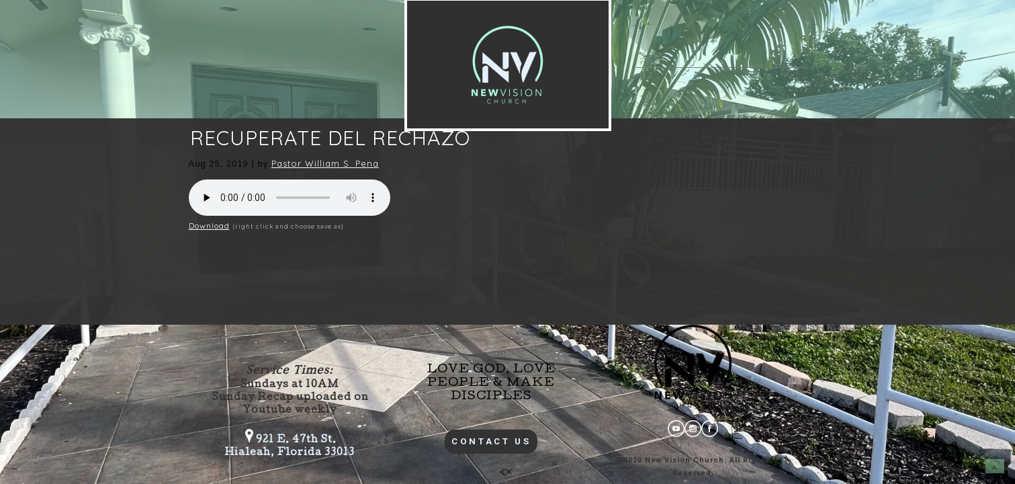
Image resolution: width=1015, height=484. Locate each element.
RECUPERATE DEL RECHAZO (330, 138)
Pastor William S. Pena (325, 163)
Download (209, 225)
